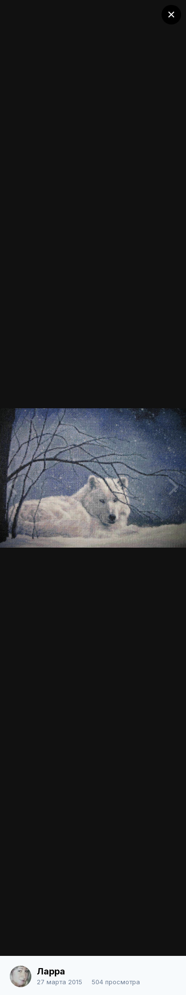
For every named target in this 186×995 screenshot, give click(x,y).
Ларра (51, 971)
